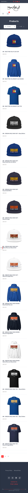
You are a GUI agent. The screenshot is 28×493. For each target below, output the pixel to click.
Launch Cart (22, 489)
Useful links (4, 1)
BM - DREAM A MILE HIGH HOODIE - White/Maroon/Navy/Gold (11, 361)
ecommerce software (8, 489)
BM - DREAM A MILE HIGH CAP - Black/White (14, 133)
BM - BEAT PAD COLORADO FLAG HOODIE (13, 79)
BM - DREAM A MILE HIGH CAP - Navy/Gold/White (10, 190)
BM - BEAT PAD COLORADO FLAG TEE (12, 106)
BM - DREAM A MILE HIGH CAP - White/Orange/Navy (10, 275)
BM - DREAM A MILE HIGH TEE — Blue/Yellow (14, 416)
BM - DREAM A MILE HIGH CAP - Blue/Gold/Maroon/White (10, 161)
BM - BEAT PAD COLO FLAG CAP (11, 51)
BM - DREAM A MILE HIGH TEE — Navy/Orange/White (11, 444)
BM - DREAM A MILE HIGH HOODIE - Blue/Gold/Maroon (11, 304)
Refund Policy (17, 470)
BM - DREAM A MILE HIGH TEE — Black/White (14, 389)
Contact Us (14, 482)
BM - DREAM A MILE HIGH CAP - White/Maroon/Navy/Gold (10, 247)
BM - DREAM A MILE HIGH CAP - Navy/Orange (10, 218)
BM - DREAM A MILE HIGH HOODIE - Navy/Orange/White (11, 333)
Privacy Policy (8, 470)
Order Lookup (14, 484)
